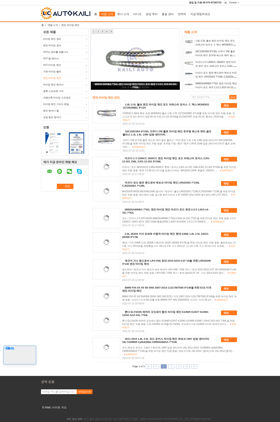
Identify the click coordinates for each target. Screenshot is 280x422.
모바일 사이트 (49, 412)
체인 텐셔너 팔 (51, 110)
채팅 (229, 106)
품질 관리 (168, 14)
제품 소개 (107, 14)
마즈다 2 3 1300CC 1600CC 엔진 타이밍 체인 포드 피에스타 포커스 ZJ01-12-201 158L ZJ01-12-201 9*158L (216, 66)
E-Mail (46, 407)
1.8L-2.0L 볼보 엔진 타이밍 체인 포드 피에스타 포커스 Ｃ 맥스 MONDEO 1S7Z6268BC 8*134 (215, 44)
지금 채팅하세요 (200, 14)
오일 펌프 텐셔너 (52, 117)
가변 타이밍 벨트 (52, 71)
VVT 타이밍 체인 (52, 65)
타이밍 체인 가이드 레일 (56, 104)
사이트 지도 (59, 407)
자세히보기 (140, 147)
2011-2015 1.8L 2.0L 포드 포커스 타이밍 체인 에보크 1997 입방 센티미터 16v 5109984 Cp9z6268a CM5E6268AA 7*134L (165, 340)
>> (186, 366)
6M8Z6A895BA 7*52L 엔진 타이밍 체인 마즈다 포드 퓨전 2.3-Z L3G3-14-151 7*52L (216, 87)
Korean (234, 2)
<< (156, 366)
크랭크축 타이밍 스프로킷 (57, 97)
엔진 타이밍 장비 (52, 45)
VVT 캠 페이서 (51, 58)
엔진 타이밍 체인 (52, 78)
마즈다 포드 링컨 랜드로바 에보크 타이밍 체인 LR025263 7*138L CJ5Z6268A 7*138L (216, 76)
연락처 (182, 14)
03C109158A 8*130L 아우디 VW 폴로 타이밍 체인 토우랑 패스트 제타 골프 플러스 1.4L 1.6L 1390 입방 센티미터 (215, 55)
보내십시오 (84, 391)
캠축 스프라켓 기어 (53, 91)
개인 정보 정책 (74, 419)
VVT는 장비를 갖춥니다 (55, 52)
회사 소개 (123, 14)
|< (149, 366)
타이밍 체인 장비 (52, 39)
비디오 (137, 14)
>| (194, 366)
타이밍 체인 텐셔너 (53, 84)
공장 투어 (152, 14)
